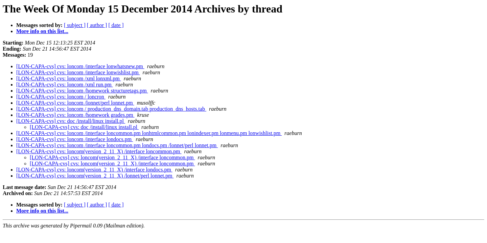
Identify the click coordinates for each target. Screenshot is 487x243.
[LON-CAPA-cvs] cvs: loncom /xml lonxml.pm (68, 78)
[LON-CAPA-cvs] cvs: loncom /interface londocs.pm (74, 139)
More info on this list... (42, 31)
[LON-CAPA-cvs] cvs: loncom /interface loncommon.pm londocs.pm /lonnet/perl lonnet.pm (117, 145)
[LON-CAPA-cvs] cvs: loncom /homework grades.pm (75, 115)
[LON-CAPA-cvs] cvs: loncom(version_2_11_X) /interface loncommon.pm (99, 151)
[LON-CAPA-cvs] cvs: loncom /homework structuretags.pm (82, 90)
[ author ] (97, 25)
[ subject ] (75, 25)
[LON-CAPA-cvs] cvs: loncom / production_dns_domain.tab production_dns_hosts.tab (111, 109)
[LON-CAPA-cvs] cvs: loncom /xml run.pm (64, 84)
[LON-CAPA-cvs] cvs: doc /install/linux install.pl (70, 121)
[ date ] (115, 25)
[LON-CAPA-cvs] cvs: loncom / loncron (61, 97)
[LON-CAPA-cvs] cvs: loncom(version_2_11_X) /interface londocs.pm (94, 169)
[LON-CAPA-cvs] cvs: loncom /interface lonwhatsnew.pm (80, 66)
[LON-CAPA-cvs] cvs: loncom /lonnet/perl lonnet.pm (75, 103)
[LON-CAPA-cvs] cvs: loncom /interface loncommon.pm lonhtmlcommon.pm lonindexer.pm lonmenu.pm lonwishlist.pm (149, 133)
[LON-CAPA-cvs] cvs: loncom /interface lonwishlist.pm (78, 72)
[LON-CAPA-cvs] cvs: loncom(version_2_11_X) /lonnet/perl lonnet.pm (94, 176)
